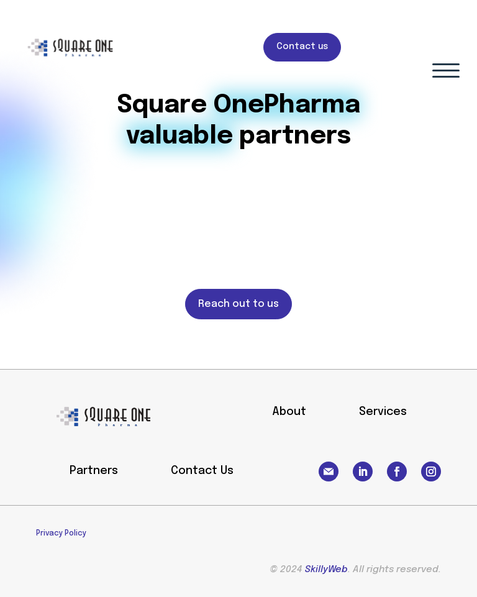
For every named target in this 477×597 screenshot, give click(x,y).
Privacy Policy (61, 533)
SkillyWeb (326, 570)
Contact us (302, 46)
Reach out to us (238, 304)
